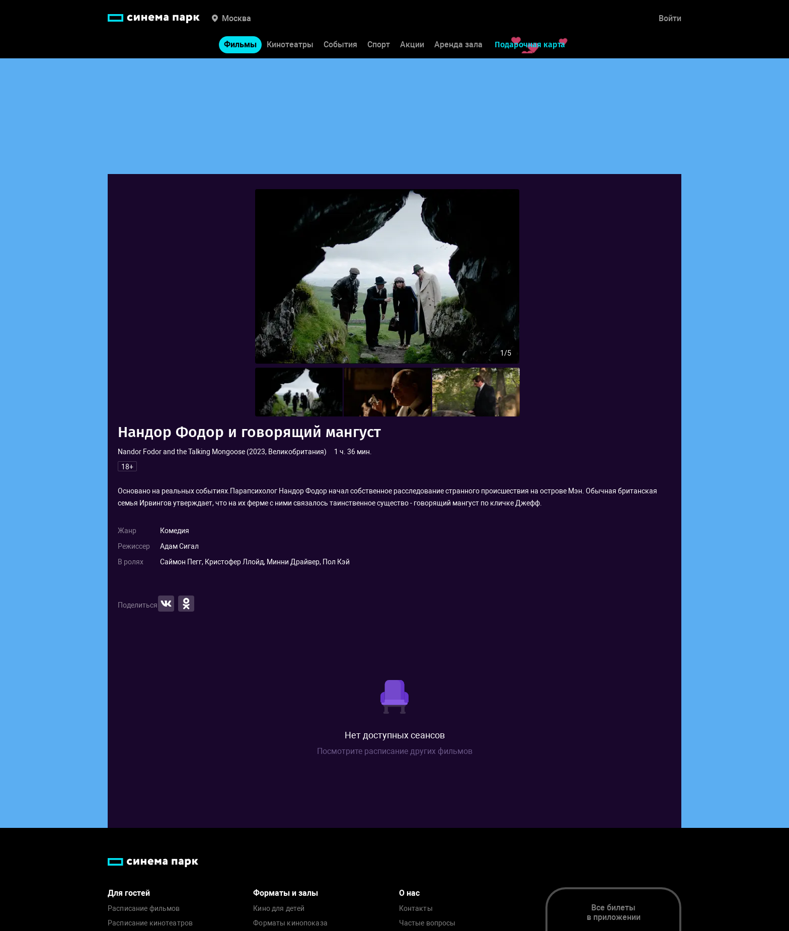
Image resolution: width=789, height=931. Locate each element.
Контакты (416, 908)
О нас (409, 893)
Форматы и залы (285, 893)
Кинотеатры (290, 44)
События (340, 44)
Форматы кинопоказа (290, 923)
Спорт (378, 44)
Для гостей (129, 893)
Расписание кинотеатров (150, 923)
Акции (412, 44)
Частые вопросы (427, 923)
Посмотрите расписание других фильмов (394, 751)
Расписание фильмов (144, 908)
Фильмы (240, 44)
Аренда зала (458, 44)
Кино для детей (278, 908)
